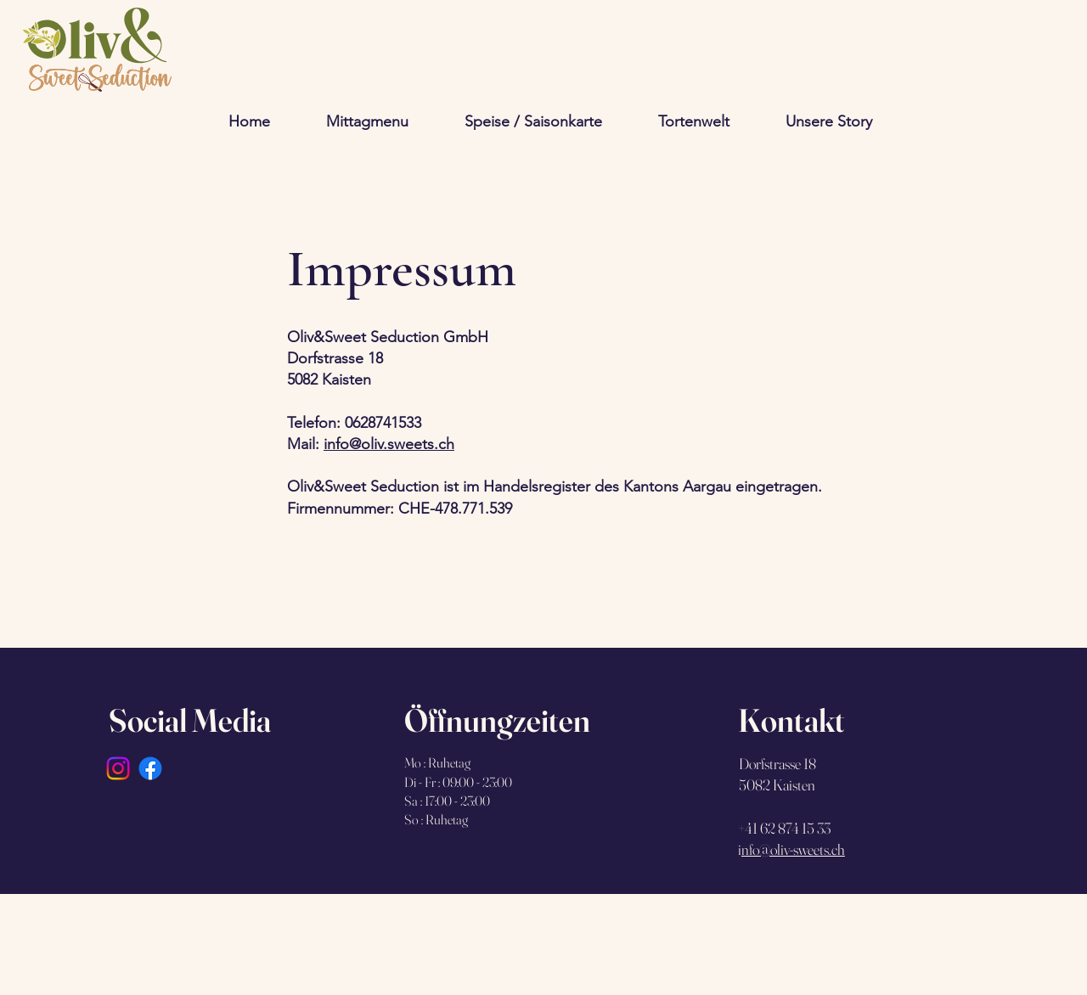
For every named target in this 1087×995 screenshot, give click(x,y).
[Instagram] (118, 768)
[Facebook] (150, 768)
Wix (414, 951)
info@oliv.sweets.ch (389, 444)
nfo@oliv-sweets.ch (793, 849)
